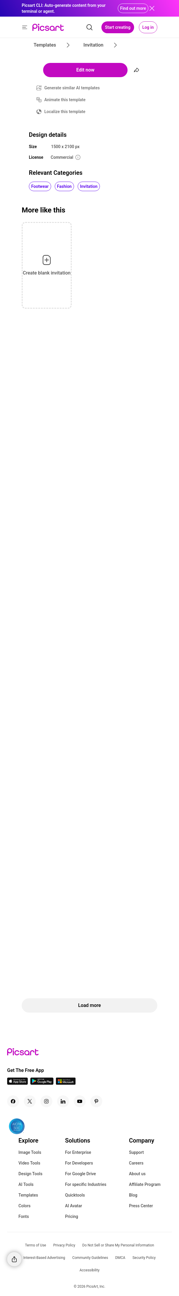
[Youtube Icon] (80, 1101)
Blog (133, 1195)
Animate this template (65, 99)
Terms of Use (35, 1245)
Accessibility (89, 1270)
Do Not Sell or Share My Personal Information (118, 1245)
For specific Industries (85, 1184)
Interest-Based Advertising (44, 1258)
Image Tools (29, 1152)
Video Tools (29, 1163)
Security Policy (144, 1258)
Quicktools (75, 1195)
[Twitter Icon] (30, 1101)
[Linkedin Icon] (63, 1101)
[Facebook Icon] (13, 1101)
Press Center (141, 1205)
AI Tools (26, 1184)
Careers (136, 1163)
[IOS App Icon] (17, 1083)
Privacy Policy (64, 1245)
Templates (28, 1195)
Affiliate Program (145, 1184)
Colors (24, 1205)
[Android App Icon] (42, 1083)
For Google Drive (80, 1173)
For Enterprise (78, 1152)
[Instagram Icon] (46, 1101)
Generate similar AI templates (72, 87)
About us (137, 1173)
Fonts (23, 1216)
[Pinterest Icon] (96, 1101)
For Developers (79, 1163)
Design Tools (30, 1173)
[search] (89, 27)
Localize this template (64, 111)
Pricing (71, 1216)
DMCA (120, 1258)
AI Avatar (73, 1205)
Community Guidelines (90, 1258)
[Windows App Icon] (66, 1083)
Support (136, 1152)
